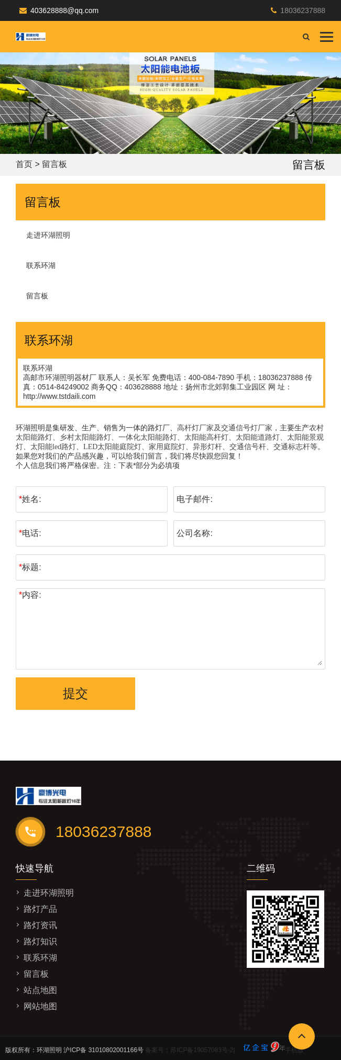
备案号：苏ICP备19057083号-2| (214, 1050)
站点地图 (40, 990)
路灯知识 (40, 941)
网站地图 (40, 1006)
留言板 (37, 296)
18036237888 (302, 10)
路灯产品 (40, 909)
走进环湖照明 (48, 235)
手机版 (294, 1050)
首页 (24, 164)
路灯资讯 (40, 925)
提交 (75, 693)
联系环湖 (41, 265)
